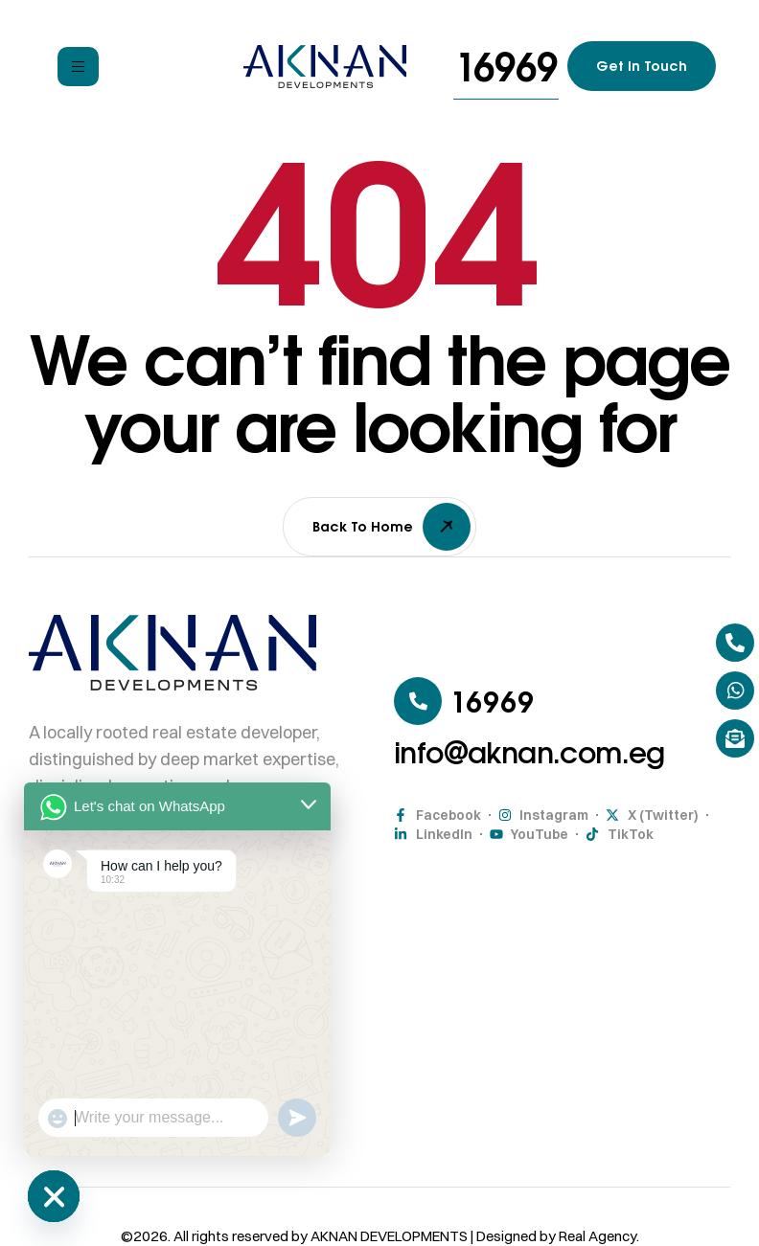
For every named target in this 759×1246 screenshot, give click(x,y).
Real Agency (597, 1236)
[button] (506, 67)
